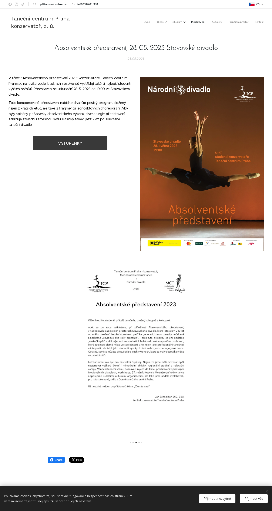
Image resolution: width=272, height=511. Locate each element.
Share (56, 460)
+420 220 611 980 (87, 4)
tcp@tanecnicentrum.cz (53, 4)
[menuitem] (219, 22)
